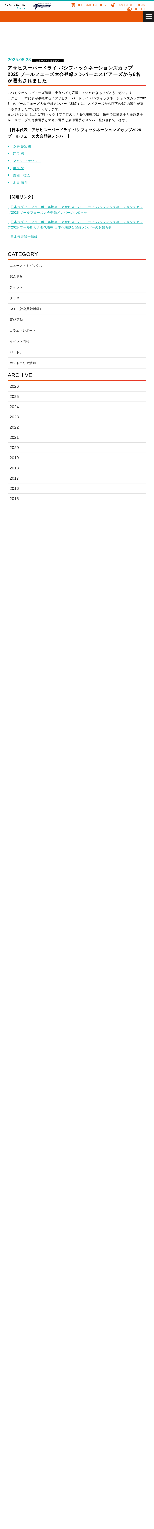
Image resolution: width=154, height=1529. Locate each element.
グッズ (14, 298)
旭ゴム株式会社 (56, 1099)
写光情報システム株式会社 (129, 1156)
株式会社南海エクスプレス (24, 1335)
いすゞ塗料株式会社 (94, 1099)
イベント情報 (19, 341)
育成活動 (16, 319)
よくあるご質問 (59, 1424)
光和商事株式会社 (57, 1306)
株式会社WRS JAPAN (129, 1232)
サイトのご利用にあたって (77, 1491)
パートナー (18, 352)
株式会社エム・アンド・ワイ (94, 1291)
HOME (10, 1424)
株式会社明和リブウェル (59, 1218)
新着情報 (11, 1443)
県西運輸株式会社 (127, 1130)
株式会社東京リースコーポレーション (59, 1185)
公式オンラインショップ (21, 1463)
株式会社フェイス (92, 1335)
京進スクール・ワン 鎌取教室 (129, 1291)
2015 (14, 498)
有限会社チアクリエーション (94, 1320)
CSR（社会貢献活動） (26, 309)
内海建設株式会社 (92, 1114)
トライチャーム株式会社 (129, 1320)
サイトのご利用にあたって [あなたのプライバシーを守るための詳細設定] (79, 1512)
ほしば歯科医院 (91, 1349)
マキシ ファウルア (28, 161)
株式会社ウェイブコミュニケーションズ (59, 1291)
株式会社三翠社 (126, 1306)
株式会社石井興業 (127, 1277)
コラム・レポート (23, 330)
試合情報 (16, 276)
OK (90, 1523)
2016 (14, 488)
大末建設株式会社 (92, 1170)
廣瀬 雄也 (22, 175)
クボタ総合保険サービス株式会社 (94, 1131)
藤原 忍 (20, 168)
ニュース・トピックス (47, 60)
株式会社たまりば (57, 1320)
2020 (14, 447)
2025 (14, 396)
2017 (14, 478)
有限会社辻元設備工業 (129, 1170)
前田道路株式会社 (22, 1218)
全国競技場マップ (135, 1434)
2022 (14, 427)
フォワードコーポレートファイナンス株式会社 (94, 1201)
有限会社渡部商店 (22, 1232)
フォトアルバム (93, 1443)
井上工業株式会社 (127, 1099)
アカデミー (131, 1424)
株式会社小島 (89, 1143)
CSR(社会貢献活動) (62, 1453)
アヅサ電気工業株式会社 (59, 1277)
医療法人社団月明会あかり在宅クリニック (24, 1114)
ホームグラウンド (61, 1443)
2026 (14, 386)
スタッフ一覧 (14, 1458)
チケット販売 (14, 1429)
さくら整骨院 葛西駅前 (23, 1156)
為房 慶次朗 (23, 146)
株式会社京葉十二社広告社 (24, 1306)
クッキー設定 (61, 1523)
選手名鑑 (11, 1448)
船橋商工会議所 (126, 1335)
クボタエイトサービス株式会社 (59, 1131)
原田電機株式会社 (57, 1201)
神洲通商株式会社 (22, 1170)
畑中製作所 (52, 1335)
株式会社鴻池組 (21, 1143)
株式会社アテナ (91, 1277)
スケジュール (14, 1439)
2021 (14, 437)
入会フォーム (92, 1434)
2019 (14, 458)
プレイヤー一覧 (16, 1453)
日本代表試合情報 (25, 237)
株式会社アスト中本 (24, 1277)
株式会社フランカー (129, 1201)
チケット (16, 287)
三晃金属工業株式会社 (94, 1156)
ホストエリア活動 (23, 363)
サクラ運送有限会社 (129, 1143)
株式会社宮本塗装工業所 (24, 1364)
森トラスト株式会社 (94, 1218)
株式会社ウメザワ (127, 1114)
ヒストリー (57, 1439)
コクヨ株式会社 (56, 1143)
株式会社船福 (54, 1349)
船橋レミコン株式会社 (24, 1349)
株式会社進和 (19, 1320)
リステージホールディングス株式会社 (129, 1218)
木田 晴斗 (21, 182)
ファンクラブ (92, 1424)
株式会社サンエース (59, 1156)
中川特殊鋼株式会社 (129, 1185)
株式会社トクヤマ (92, 1185)
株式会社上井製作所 (24, 1291)
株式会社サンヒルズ (94, 1306)
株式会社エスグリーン (24, 1131)
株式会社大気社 (56, 1170)
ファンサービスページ (98, 1439)
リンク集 (129, 1429)
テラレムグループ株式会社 (24, 1185)
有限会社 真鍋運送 (128, 1349)
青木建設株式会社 (22, 1099)
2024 (14, 407)
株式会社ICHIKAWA (59, 1232)
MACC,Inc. (87, 1232)
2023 (14, 417)
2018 (14, 468)
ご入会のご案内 (93, 1429)
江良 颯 (20, 153)
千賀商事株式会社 (57, 1114)
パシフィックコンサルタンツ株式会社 (24, 1201)
